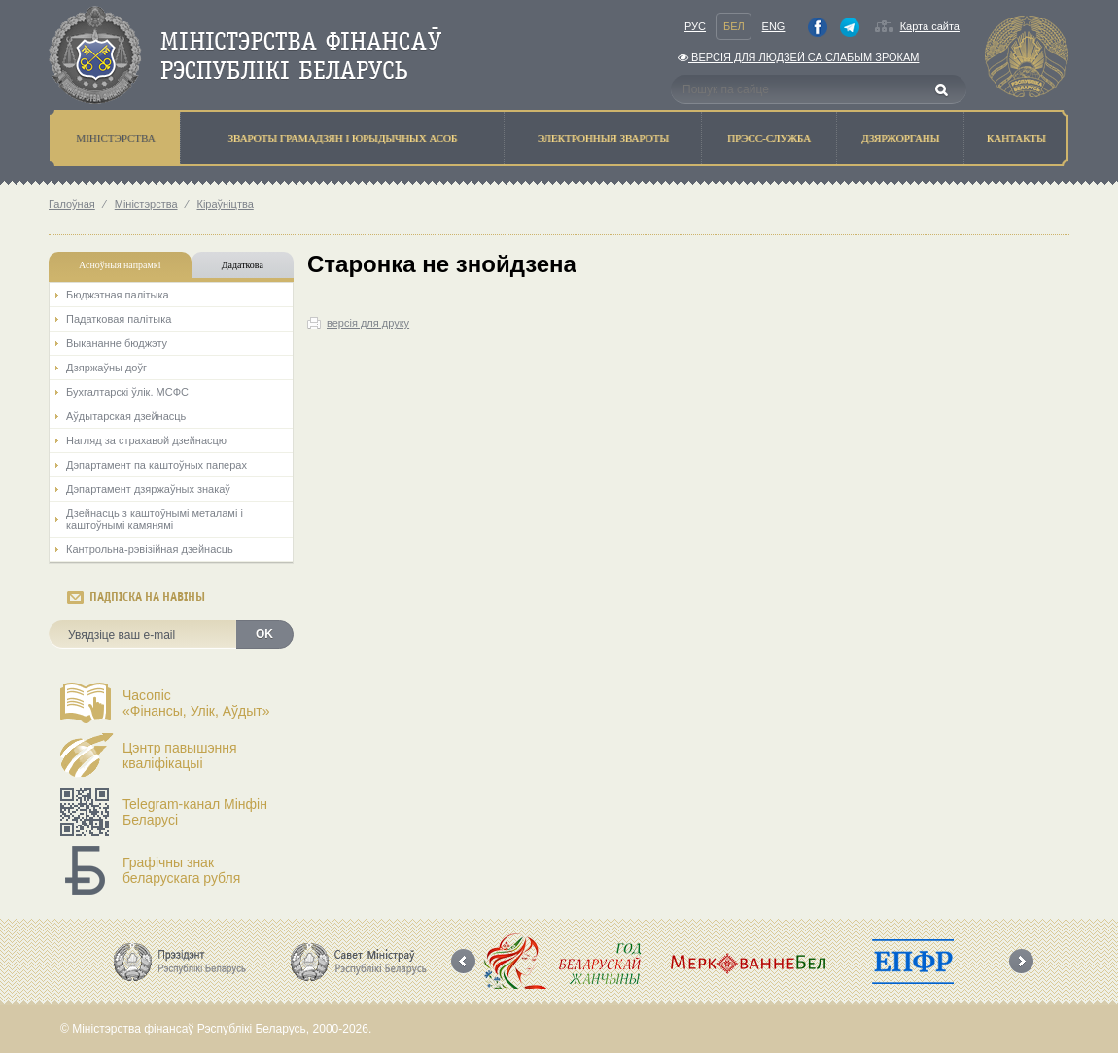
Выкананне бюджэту (116, 343)
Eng (774, 26)
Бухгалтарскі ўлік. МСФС (127, 392)
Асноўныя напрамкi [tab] (119, 265)
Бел (734, 26)
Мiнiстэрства (146, 204)
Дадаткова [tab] (242, 265)
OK (264, 634)
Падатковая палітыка (118, 319)
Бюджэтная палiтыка (117, 294)
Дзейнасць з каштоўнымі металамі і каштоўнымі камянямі (154, 519)
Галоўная (72, 204)
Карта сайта (930, 26)
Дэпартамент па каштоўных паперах (156, 465)
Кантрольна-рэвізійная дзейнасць (149, 549)
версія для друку (368, 323)
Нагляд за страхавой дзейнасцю (146, 440)
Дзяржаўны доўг (106, 367)
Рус (695, 26)
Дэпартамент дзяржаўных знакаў (148, 489)
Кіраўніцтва (224, 204)
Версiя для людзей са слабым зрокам (798, 57)
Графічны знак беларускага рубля (181, 870)
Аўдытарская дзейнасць (126, 416)
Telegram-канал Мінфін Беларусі (194, 811)
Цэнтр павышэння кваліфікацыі (179, 755)
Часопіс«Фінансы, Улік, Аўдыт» (196, 703)
